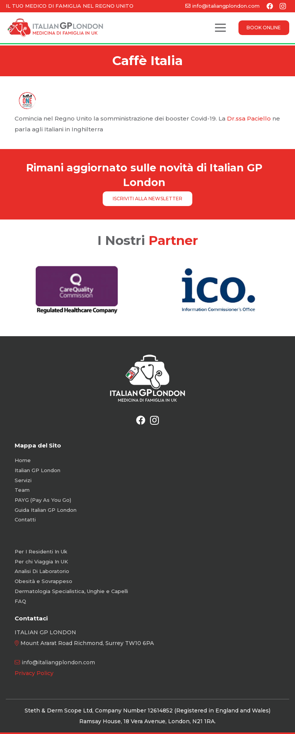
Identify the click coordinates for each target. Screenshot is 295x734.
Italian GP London (37, 470)
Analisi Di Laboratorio (42, 571)
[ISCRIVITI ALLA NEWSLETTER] (148, 198)
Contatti (25, 519)
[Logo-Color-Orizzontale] (55, 27)
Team (22, 490)
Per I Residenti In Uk (41, 551)
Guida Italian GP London (46, 510)
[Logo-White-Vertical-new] (147, 378)
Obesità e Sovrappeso (43, 581)
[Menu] (220, 27)
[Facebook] (141, 420)
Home (23, 460)
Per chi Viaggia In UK (41, 561)
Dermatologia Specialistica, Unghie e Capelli (71, 591)
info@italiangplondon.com (58, 662)
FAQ (20, 601)
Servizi (23, 480)
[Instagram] (155, 420)
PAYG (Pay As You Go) (43, 500)
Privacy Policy (34, 673)
